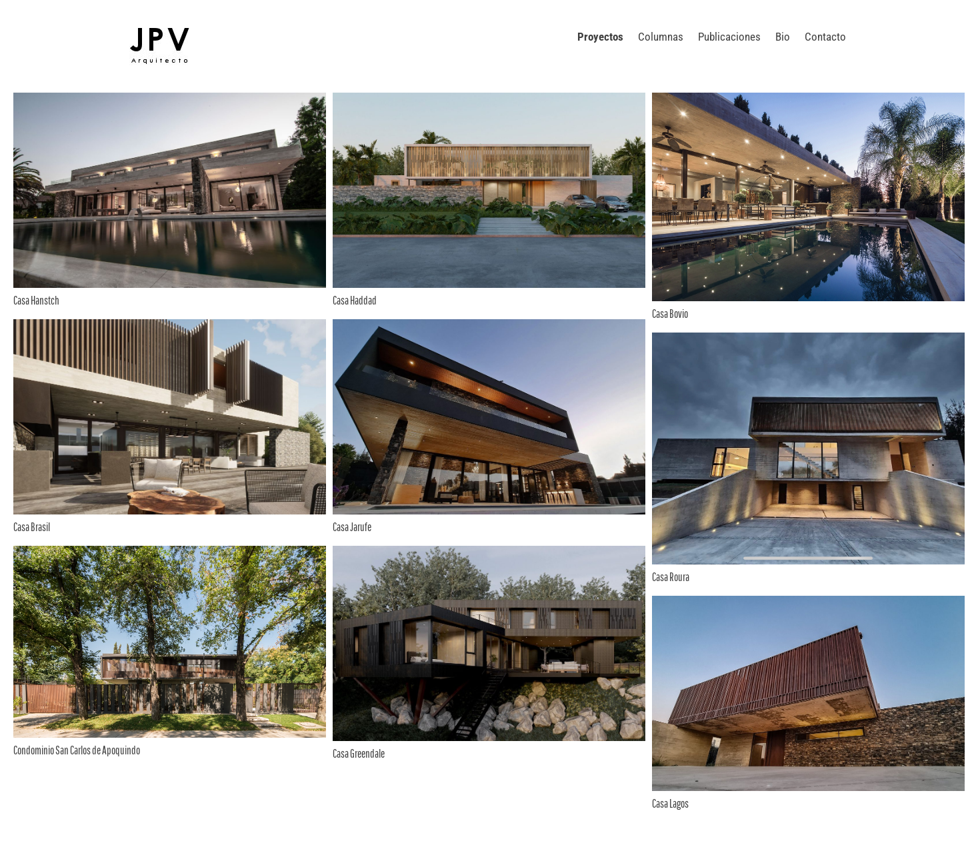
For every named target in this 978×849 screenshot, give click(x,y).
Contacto (825, 36)
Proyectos (600, 36)
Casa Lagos (670, 803)
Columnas (660, 36)
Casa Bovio (670, 313)
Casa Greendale (359, 753)
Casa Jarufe (352, 526)
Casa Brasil (31, 526)
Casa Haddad (355, 300)
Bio (782, 36)
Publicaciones (729, 36)
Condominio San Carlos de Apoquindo (76, 750)
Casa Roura (670, 576)
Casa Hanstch (36, 300)
